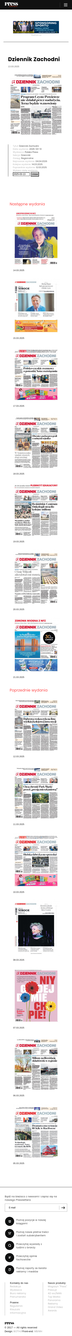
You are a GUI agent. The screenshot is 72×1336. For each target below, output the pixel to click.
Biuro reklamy (18, 1293)
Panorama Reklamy (54, 1302)
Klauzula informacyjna (18, 1311)
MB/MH (38, 1331)
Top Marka (54, 1296)
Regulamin (16, 1306)
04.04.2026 (41, 161)
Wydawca (16, 1289)
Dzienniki (26, 155)
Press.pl (52, 1289)
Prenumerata (18, 1296)
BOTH (17, 1331)
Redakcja (15, 1286)
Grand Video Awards (55, 1308)
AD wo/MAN (55, 1293)
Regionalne (27, 158)
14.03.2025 (37, 164)
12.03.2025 (41, 167)
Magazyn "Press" (57, 1286)
